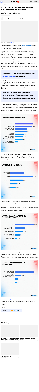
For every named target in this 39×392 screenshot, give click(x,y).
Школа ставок (7, 4)
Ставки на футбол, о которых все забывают (27, 339)
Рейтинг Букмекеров (26, 45)
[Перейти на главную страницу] (15, 2)
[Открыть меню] (1, 1)
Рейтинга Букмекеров (9, 76)
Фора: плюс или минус (6, 356)
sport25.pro (12, 42)
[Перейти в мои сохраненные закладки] (35, 1)
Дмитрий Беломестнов (11, 18)
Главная (2, 4)
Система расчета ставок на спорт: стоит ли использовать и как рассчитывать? (10, 339)
